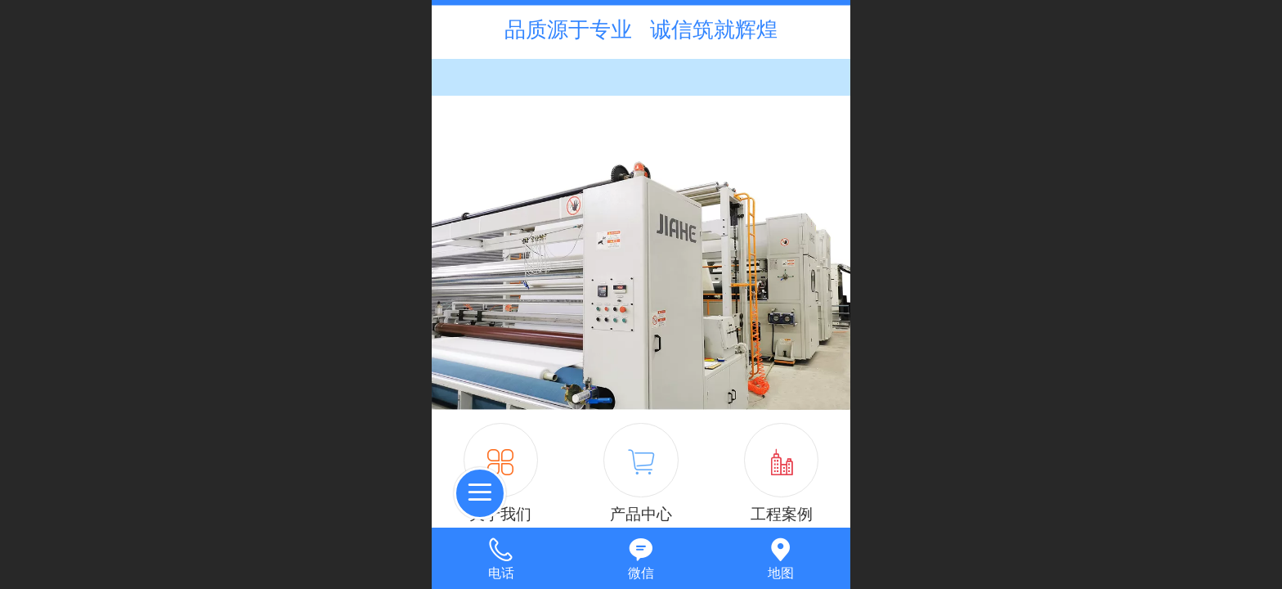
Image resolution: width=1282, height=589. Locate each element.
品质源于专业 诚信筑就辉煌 (640, 29)
